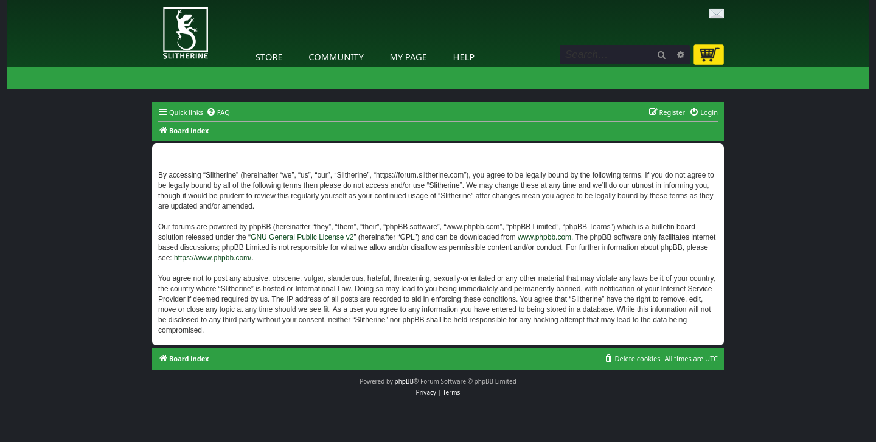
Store (269, 56)
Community (335, 56)
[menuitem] (218, 112)
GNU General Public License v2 (302, 237)
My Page (408, 56)
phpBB (404, 381)
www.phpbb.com (544, 237)
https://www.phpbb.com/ (212, 258)
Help (464, 56)
